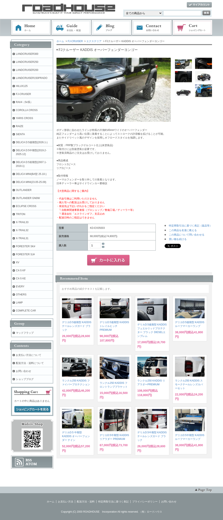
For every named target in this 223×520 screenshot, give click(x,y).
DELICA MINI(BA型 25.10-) (31, 174)
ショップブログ (25, 379)
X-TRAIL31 (22, 238)
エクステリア (94, 41)
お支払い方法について (28, 355)
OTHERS (21, 294)
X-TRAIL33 (22, 222)
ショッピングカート (193, 27)
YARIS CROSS (24, 118)
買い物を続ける (178, 239)
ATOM (31, 464)
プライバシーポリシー (145, 501)
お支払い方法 (65, 501)
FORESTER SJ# (25, 254)
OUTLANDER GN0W (28, 198)
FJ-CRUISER (75, 41)
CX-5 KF (21, 270)
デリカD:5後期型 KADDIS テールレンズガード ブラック (76, 326)
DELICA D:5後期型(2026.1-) (31, 142)
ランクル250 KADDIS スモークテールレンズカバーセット (189, 384)
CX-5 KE (21, 278)
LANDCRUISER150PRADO (31, 78)
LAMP (19, 302)
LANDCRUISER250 (27, 61)
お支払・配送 (71, 27)
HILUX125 (22, 86)
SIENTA (20, 134)
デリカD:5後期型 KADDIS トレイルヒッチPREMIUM (114, 326)
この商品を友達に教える (183, 230)
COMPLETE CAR (26, 310)
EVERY (20, 286)
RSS (29, 460)
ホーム (31, 27)
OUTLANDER (24, 190)
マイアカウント (199, 5)
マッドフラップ (25, 332)
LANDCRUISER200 (27, 70)
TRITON (20, 214)
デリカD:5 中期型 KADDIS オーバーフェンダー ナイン (76, 436)
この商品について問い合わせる (186, 234)
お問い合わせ (152, 27)
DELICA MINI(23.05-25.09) (31, 182)
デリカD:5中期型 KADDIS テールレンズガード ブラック (152, 436)
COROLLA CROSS (27, 110)
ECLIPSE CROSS (26, 206)
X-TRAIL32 (22, 230)
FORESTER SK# (25, 246)
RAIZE (19, 126)
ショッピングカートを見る (32, 409)
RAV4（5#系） (24, 102)
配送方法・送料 (86, 501)
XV (17, 262)
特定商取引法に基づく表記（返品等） (190, 225)
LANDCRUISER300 (27, 53)
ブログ (112, 27)
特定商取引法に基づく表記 (113, 501)
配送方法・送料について (30, 363)
